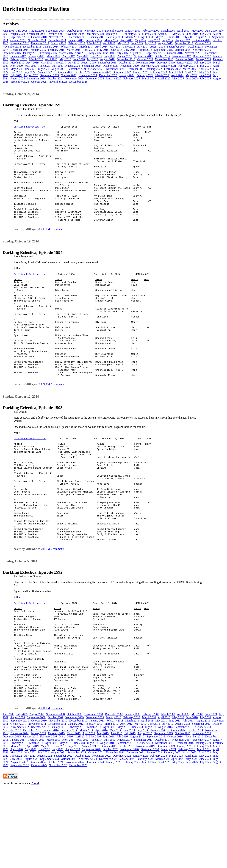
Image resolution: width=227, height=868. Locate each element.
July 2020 (57, 65)
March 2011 (132, 36)
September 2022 (63, 72)
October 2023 (68, 75)
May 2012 (140, 40)
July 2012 (167, 40)
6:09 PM (45, 424)
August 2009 (17, 33)
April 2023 (191, 72)
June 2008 (8, 30)
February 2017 (36, 56)
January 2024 (126, 75)
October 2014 (195, 46)
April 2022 (204, 68)
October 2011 (18, 40)
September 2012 (201, 40)
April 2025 (164, 78)
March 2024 (162, 75)
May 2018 (65, 59)
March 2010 (149, 33)
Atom (34, 863)
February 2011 (115, 36)
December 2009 (95, 33)
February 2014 (69, 46)
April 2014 (101, 46)
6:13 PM (45, 248)
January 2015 (38, 49)
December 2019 (166, 62)
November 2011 (37, 40)
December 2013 (32, 46)
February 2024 (145, 75)
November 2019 (145, 62)
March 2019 (17, 62)
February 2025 (131, 78)
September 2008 (55, 30)
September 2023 (49, 75)
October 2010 (39, 36)
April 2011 (147, 36)
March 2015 (74, 49)
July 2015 (130, 49)
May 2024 (191, 75)
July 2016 (122, 52)
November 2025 (58, 81)
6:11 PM (45, 609)
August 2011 (203, 36)
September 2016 (155, 52)
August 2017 (124, 56)
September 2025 (19, 81)
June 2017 (96, 56)
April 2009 (183, 30)
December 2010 (78, 36)
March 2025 (149, 78)
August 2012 (182, 40)
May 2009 (197, 30)
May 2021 (16, 68)
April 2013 (109, 43)
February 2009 (150, 30)
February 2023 (158, 72)
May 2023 (205, 72)
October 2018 (145, 59)
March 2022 (189, 68)
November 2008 (93, 30)
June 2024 (205, 75)
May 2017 (82, 56)
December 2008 (114, 30)
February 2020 (202, 62)
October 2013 (203, 43)
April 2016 (81, 52)
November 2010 (58, 36)
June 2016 (108, 52)
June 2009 (211, 30)
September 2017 (143, 56)
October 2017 (162, 56)
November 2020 (129, 65)
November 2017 (181, 56)
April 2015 (88, 49)
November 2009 (74, 33)
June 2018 (79, 59)
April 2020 (16, 65)
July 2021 (43, 68)
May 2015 (103, 49)
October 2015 (182, 49)
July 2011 (188, 36)
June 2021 (30, 68)
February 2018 (18, 59)
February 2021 (186, 65)
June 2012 (154, 40)
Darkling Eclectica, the (30, 127)
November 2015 (202, 49)
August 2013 (165, 43)
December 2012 (40, 43)
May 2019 (46, 62)
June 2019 (60, 62)
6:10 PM (45, 788)
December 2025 (78, 81)
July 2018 (92, 59)
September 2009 (36, 33)
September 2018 (126, 59)
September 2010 (19, 36)
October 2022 (82, 72)
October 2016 (175, 52)
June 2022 (16, 72)
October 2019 (126, 62)
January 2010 (113, 33)
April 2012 (126, 40)
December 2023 (108, 75)
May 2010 (178, 33)
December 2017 (202, 56)
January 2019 (203, 59)
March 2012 (111, 40)
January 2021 (168, 65)
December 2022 (122, 72)
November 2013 (12, 46)
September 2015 (163, 49)
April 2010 (164, 33)
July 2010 (205, 33)
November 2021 (115, 68)
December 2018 (185, 59)
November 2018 (164, 59)
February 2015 (56, 49)
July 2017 (109, 56)
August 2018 (107, 59)
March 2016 (66, 52)
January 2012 (76, 40)
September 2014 (176, 46)
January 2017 (18, 56)
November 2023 (88, 75)
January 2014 (51, 46)
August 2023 (31, 75)
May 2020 (30, 65)
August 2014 (157, 46)
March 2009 (168, 30)
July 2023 (16, 75)
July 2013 (150, 43)
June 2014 (129, 46)
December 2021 (135, 68)
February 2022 (172, 68)
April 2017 (68, 56)
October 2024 (55, 78)
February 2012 (94, 40)
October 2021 (96, 68)
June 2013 (137, 43)
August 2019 (88, 62)
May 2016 (95, 52)
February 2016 (48, 52)
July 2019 (73, 62)
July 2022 (29, 72)
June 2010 (192, 33)
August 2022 (44, 72)
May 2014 (115, 46)
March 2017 (53, 56)
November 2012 (19, 43)
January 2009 (132, 30)
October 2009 (55, 33)
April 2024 (177, 75)
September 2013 (184, 43)
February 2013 (76, 43)
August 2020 (72, 65)
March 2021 (204, 65)
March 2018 (36, 59)
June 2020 (44, 65)
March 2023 (176, 72)
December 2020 (150, 65)
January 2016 (30, 52)
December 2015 (12, 52)
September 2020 (91, 65)
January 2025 (113, 78)
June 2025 (192, 78)
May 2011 (161, 36)
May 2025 (178, 78)
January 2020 (184, 62)
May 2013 (123, 43)
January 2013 (58, 43)
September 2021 (77, 68)
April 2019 (32, 62)
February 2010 (131, 33)
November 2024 (74, 78)
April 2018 (51, 59)
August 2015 (144, 49)
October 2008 (74, 30)
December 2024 (95, 78)
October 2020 (110, 65)
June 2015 (116, 49)
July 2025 (205, 78)
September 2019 (107, 62)
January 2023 (140, 72)
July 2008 (21, 30)
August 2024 (17, 78)
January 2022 (154, 68)
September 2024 (36, 78)
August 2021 (58, 68)
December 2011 (57, 40)
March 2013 (94, 43)
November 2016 (194, 52)
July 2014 (142, 46)
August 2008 (36, 30)
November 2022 (101, 72)
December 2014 (19, 49)
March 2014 (86, 46)
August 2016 (137, 52)
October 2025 (39, 81)
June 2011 (175, 36)
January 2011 (96, 36)
